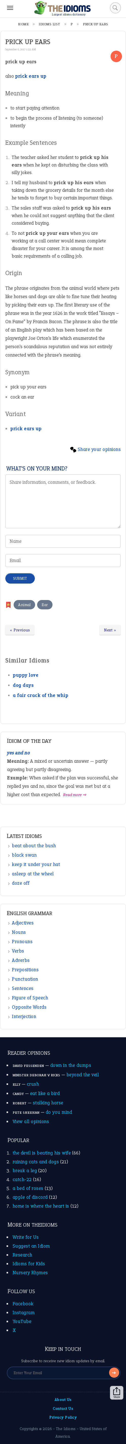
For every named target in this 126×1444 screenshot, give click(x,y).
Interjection (24, 1016)
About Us (63, 1399)
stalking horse (48, 1103)
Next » (110, 630)
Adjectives (23, 923)
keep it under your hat (36, 864)
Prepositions (25, 969)
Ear (45, 604)
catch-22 (22, 1179)
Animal (24, 604)
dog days (23, 685)
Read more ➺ (75, 794)
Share (117, 1393)
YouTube (22, 1321)
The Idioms (66, 1428)
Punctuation (25, 979)
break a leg (25, 1170)
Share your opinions (99, 449)
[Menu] (10, 8)
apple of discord (30, 1197)
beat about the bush (34, 845)
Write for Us (26, 1237)
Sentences (23, 988)
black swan (24, 855)
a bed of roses (28, 1188)
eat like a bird (45, 1093)
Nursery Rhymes (30, 1272)
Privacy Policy (63, 1417)
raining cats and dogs (36, 1162)
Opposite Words (29, 1007)
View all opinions (31, 1121)
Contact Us (63, 1408)
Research (22, 1255)
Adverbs (21, 960)
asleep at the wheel (33, 874)
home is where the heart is (41, 1206)
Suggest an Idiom (31, 1246)
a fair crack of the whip (40, 695)
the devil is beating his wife (42, 1153)
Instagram (24, 1312)
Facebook (23, 1304)
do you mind (59, 1112)
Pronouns (22, 941)
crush (33, 1084)
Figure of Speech (30, 998)
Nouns (19, 932)
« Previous (20, 630)
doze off (20, 883)
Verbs (18, 951)
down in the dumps (70, 1065)
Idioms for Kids (29, 1264)
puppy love (25, 675)
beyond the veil (82, 1074)
